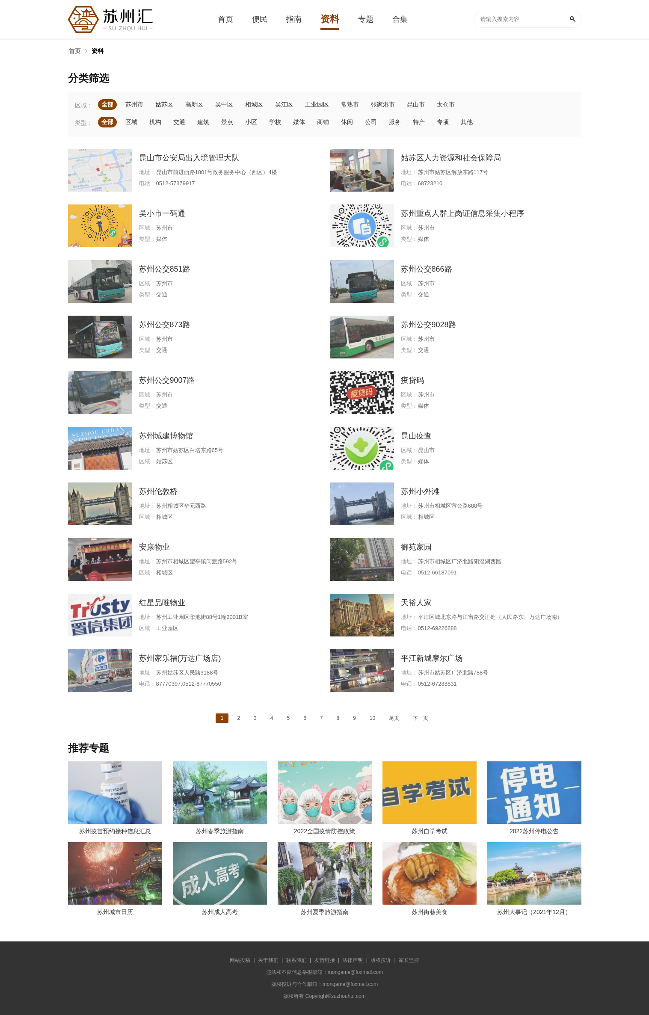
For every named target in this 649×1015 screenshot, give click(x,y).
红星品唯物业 (162, 602)
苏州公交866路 (426, 269)
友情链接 (324, 960)
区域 (131, 121)
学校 (275, 121)
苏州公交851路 (164, 269)
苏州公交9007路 (167, 380)
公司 (371, 121)
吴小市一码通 (162, 213)
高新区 (194, 104)
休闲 (347, 121)
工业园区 (317, 104)
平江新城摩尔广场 (431, 658)
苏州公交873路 (164, 324)
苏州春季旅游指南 (220, 831)
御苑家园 (416, 547)
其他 (467, 121)
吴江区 (284, 104)
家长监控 (409, 960)
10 (372, 718)
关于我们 (268, 960)
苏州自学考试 (429, 831)
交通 (179, 121)
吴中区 (224, 104)
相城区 (254, 104)
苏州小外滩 (420, 491)
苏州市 (134, 104)
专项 (443, 121)
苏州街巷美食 (429, 911)
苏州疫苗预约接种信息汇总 (115, 831)
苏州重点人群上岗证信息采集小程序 (462, 213)
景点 (227, 121)
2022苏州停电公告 (534, 831)
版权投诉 (380, 960)
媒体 (299, 121)
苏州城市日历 (115, 911)
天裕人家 (416, 602)
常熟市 (350, 104)
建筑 (203, 121)
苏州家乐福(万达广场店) (180, 658)
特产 (419, 121)
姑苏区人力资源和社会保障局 (451, 158)
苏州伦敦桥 (158, 491)
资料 (98, 50)
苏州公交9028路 (428, 324)
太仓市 (446, 104)
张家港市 (383, 104)
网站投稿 (240, 960)
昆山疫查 (416, 436)
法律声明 (352, 960)
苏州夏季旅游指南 (325, 911)
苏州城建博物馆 (166, 436)
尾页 (394, 718)
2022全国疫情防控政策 (324, 831)
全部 (107, 104)
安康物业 (154, 547)
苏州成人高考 (220, 911)
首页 (75, 50)
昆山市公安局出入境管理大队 (189, 158)
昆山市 (416, 104)
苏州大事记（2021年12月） (534, 911)
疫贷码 (412, 380)
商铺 (323, 121)
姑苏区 (164, 104)
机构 (155, 121)
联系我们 (296, 960)
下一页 (420, 718)
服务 (395, 121)
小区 (251, 121)
